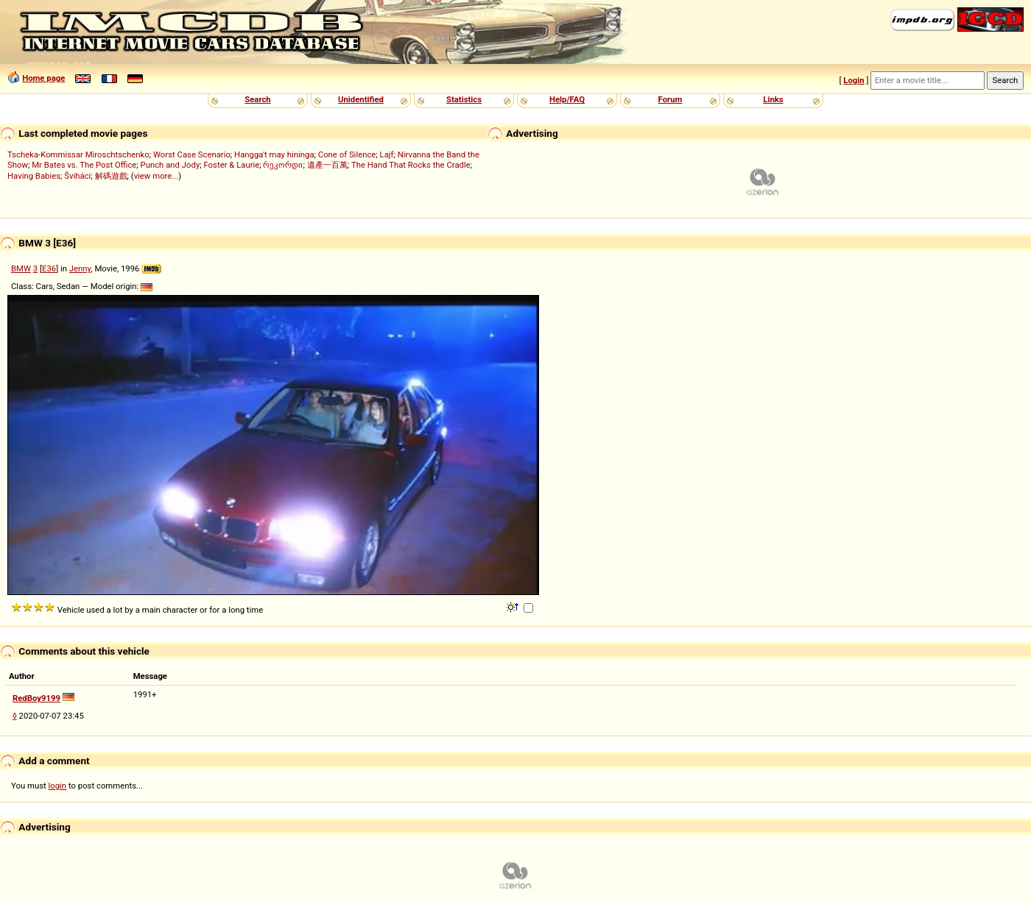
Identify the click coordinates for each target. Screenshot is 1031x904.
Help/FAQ (567, 99)
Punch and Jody (170, 165)
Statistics (464, 99)
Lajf (387, 154)
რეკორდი (283, 165)
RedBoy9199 (36, 698)
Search (257, 99)
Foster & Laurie (231, 165)
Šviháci (77, 176)
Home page (43, 78)
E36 (49, 268)
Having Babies (33, 176)
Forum (670, 99)
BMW (21, 268)
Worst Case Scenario (192, 154)
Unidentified (361, 99)
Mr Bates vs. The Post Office (84, 165)
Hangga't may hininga (274, 154)
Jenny (80, 268)
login (58, 785)
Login (853, 80)
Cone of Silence (347, 154)
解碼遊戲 (111, 176)
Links (773, 99)
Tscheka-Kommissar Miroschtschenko (78, 154)
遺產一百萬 (327, 165)
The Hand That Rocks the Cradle (411, 165)
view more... (156, 176)
